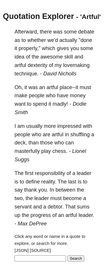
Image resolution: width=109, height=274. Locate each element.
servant (23, 207)
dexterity (37, 65)
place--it (69, 87)
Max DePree (32, 224)
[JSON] (21, 250)
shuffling (80, 134)
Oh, (19, 87)
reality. (48, 182)
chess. (59, 151)
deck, (21, 143)
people (36, 95)
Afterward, (26, 32)
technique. (27, 74)
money (77, 95)
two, (19, 198)
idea (19, 57)
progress (41, 215)
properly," (29, 48)
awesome (51, 57)
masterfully (27, 151)
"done (85, 40)
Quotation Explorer (38, 16)
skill (68, 57)
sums (83, 207)
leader (84, 173)
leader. (86, 215)
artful (20, 65)
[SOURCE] (40, 250)
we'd (52, 40)
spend (40, 104)
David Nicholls (59, 74)
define (33, 182)
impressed (69, 126)
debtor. (56, 207)
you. (43, 190)
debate (86, 32)
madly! (60, 104)
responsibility (50, 173)
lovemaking (76, 65)
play (46, 151)
